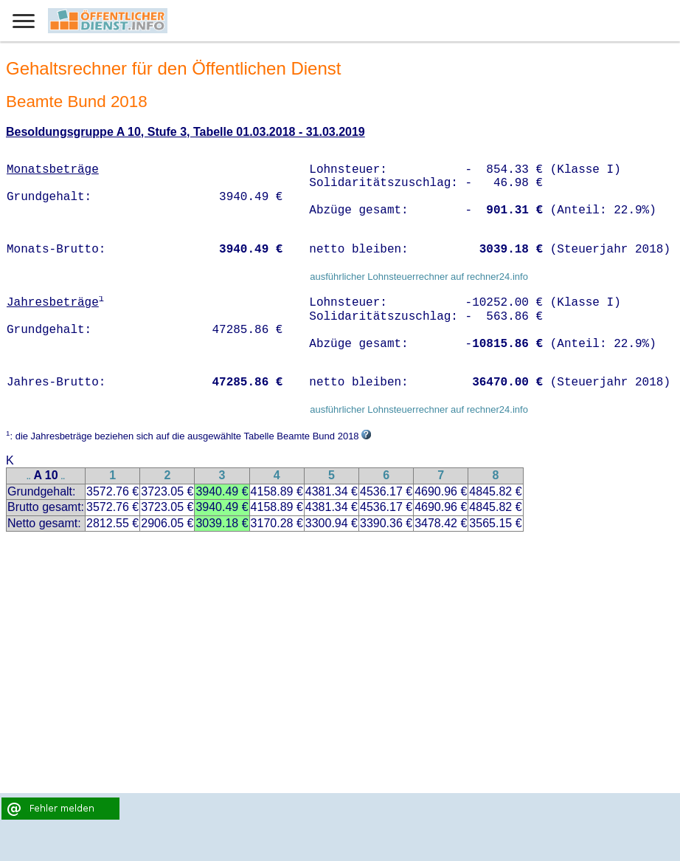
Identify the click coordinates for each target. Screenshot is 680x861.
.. (29, 477)
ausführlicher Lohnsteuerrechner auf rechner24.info (419, 276)
